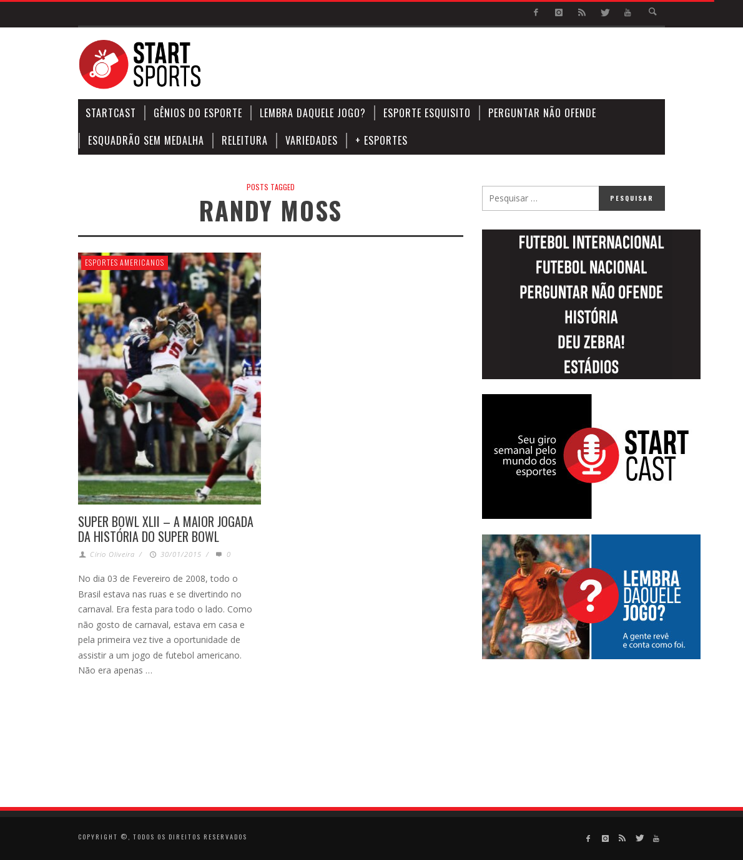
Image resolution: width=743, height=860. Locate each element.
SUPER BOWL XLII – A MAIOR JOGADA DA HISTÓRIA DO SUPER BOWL (165, 529)
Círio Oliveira (112, 554)
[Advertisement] (437, 65)
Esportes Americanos (124, 262)
